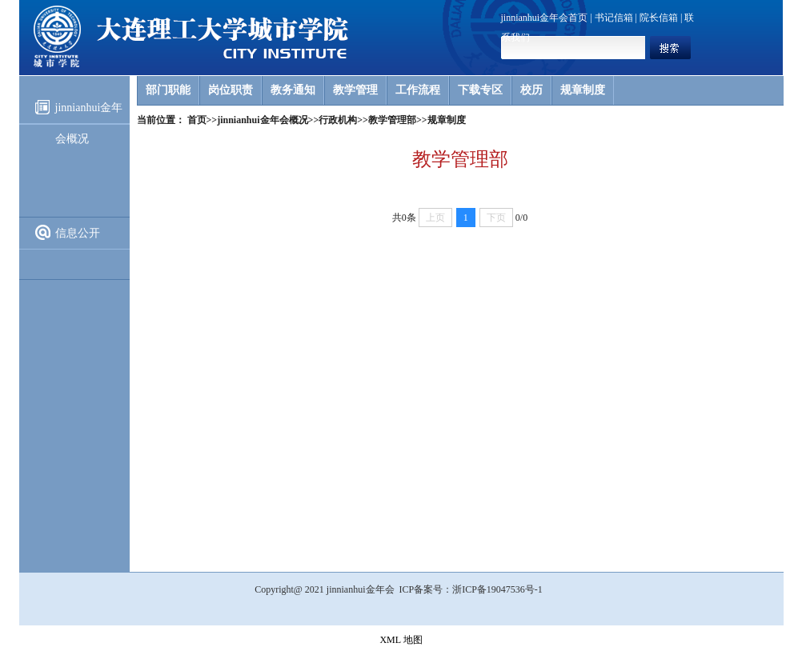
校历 (531, 90)
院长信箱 (659, 17)
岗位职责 (230, 90)
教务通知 (293, 90)
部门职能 (168, 90)
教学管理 (355, 90)
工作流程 (417, 90)
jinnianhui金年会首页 (544, 17)
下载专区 (480, 90)
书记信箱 (614, 17)
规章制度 (582, 90)
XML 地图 (400, 639)
